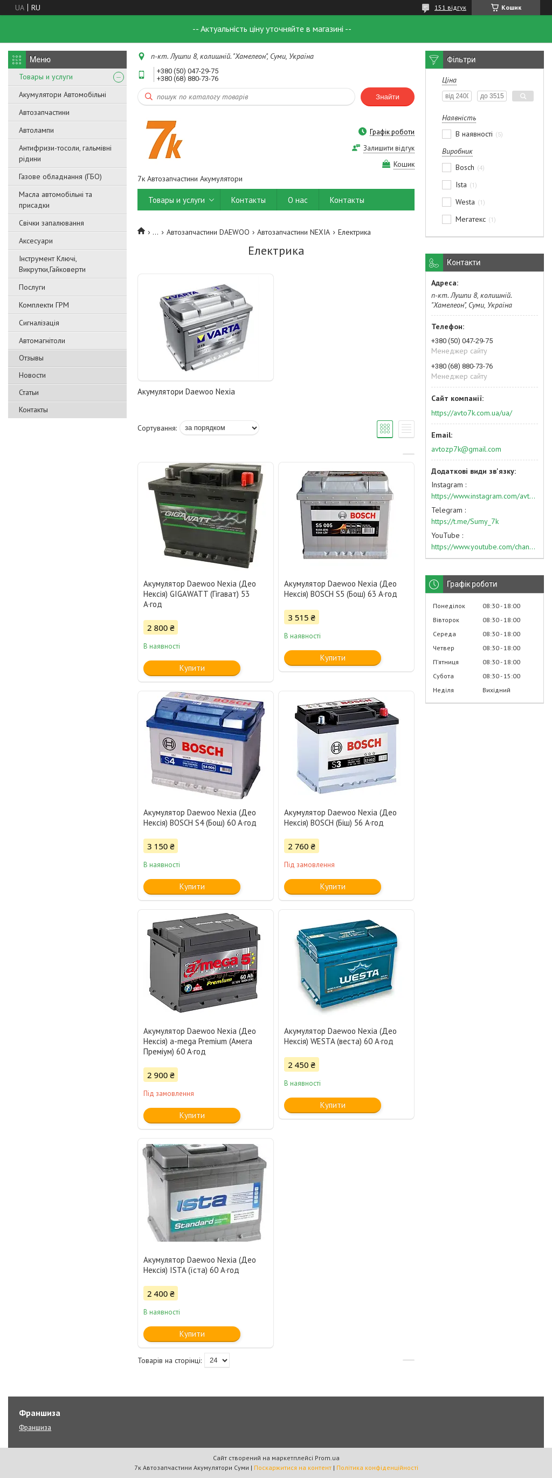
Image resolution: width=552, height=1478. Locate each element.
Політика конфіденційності (377, 1467)
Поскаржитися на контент (293, 1467)
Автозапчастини (44, 112)
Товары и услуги (46, 76)
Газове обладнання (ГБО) (60, 176)
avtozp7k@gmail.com (466, 449)
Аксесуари (36, 241)
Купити (192, 668)
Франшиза (35, 1427)
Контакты (33, 409)
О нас (298, 200)
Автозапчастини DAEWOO (208, 232)
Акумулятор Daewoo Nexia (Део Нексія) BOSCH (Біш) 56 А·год (340, 817)
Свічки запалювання (51, 223)
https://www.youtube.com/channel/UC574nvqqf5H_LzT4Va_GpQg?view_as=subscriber (484, 546)
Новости (32, 375)
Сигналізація (39, 323)
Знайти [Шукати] (387, 97)
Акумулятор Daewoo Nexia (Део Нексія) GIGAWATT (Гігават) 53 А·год (199, 593)
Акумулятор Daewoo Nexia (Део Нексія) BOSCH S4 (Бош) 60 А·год (200, 817)
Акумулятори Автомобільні (62, 94)
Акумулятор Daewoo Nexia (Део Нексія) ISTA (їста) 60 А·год (199, 1265)
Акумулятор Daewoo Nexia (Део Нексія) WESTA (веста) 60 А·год (340, 1036)
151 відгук (450, 7)
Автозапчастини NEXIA (293, 232)
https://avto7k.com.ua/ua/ (471, 413)
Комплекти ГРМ (44, 305)
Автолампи (36, 130)
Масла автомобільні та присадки (55, 199)
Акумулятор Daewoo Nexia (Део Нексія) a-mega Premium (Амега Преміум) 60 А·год (199, 1041)
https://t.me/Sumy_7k (465, 521)
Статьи (29, 392)
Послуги (32, 287)
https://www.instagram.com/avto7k (484, 496)
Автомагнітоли (42, 340)
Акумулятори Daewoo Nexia (186, 391)
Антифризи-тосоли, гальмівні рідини (65, 153)
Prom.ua (327, 1458)
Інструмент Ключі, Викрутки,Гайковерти (52, 264)
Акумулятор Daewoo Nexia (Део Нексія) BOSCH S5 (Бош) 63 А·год (340, 588)
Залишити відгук (389, 148)
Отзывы (31, 358)
